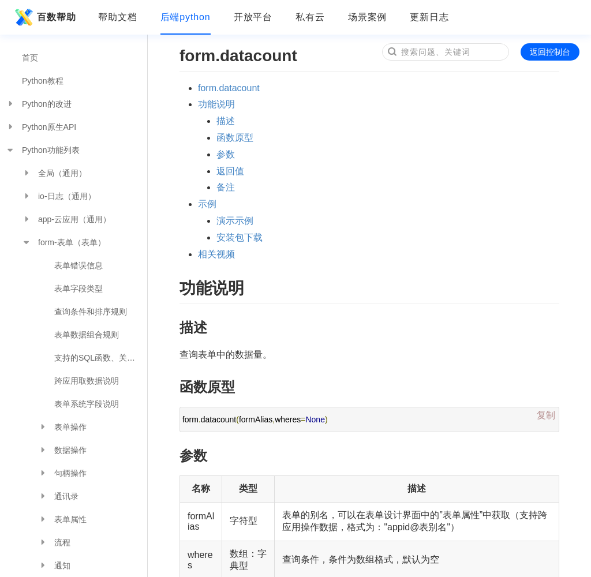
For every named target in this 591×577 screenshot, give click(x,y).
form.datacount (229, 88)
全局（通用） (54, 173)
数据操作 (62, 450)
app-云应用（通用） (66, 219)
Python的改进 (39, 103)
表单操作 (62, 427)
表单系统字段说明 (86, 404)
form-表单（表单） (64, 242)
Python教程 (42, 80)
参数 (225, 154)
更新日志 (429, 17)
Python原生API (41, 126)
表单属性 (62, 519)
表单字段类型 (78, 288)
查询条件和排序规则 (90, 311)
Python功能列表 (43, 150)
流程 (54, 542)
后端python (185, 17)
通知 (54, 565)
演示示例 (234, 221)
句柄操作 (62, 473)
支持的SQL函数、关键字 (98, 357)
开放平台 (253, 17)
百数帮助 (44, 17)
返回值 (230, 171)
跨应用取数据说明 (86, 380)
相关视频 (216, 254)
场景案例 (367, 17)
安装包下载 (239, 237)
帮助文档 (117, 17)
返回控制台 (550, 52)
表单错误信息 (78, 265)
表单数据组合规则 (86, 334)
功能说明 (216, 104)
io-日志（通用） (59, 196)
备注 (225, 187)
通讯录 (58, 496)
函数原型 (234, 138)
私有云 (310, 17)
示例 (207, 204)
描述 (225, 121)
